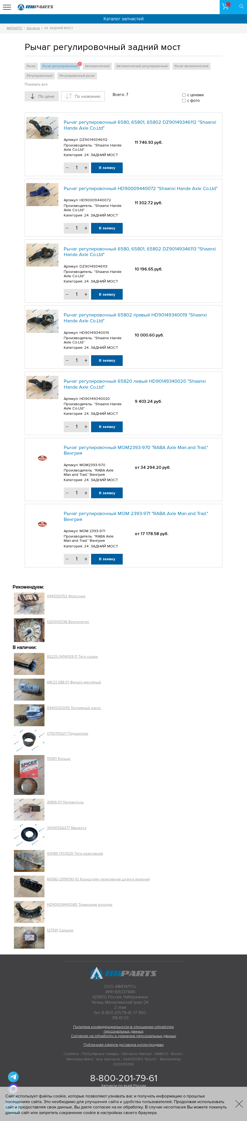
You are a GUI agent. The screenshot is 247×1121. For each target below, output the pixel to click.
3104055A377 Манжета (66, 828)
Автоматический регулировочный (142, 66)
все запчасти (108, 1059)
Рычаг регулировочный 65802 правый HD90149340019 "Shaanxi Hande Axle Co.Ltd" (135, 318)
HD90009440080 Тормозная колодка (79, 904)
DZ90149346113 (93, 266)
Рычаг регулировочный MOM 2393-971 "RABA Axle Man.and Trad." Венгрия (136, 516)
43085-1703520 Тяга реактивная (75, 853)
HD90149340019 (94, 332)
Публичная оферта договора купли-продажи (124, 1044)
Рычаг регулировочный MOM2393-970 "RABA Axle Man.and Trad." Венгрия (136, 450)
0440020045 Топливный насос (74, 708)
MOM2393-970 (92, 465)
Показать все (36, 84)
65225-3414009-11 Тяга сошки (72, 656)
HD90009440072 (95, 200)
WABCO (161, 1054)
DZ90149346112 (93, 139)
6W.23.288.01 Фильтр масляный (74, 682)
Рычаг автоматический (191, 66)
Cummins (71, 1054)
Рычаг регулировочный (61, 65)
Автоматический (97, 66)
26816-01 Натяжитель (65, 802)
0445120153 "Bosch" (140, 1059)
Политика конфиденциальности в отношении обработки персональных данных (123, 1029)
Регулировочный (40, 76)
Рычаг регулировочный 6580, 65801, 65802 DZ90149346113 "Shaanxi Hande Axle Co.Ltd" (140, 252)
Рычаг (31, 66)
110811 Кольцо (58, 758)
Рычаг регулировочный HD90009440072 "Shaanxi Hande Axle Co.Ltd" (141, 188)
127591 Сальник (60, 930)
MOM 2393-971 (92, 531)
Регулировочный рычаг (77, 76)
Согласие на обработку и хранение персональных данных (123, 1036)
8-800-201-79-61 (123, 1078)
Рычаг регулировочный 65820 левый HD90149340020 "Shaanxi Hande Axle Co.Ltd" (135, 384)
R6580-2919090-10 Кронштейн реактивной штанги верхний (98, 879)
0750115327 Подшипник (67, 733)
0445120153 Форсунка (66, 596)
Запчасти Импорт (137, 1054)
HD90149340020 (95, 398)
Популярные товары (100, 1054)
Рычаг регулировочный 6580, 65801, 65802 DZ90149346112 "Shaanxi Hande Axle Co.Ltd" (140, 125)
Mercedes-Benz (79, 1059)
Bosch (176, 1054)
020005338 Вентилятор (68, 622)
